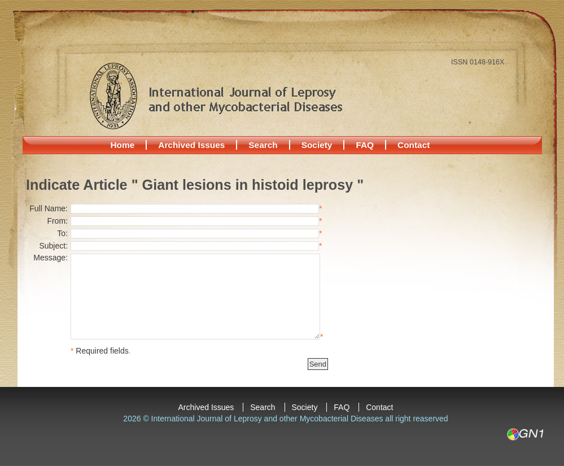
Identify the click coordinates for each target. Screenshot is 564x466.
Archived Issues (191, 145)
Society (317, 145)
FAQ (365, 145)
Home (123, 145)
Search (262, 145)
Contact (413, 145)
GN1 (524, 434)
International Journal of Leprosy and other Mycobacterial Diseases (215, 95)
